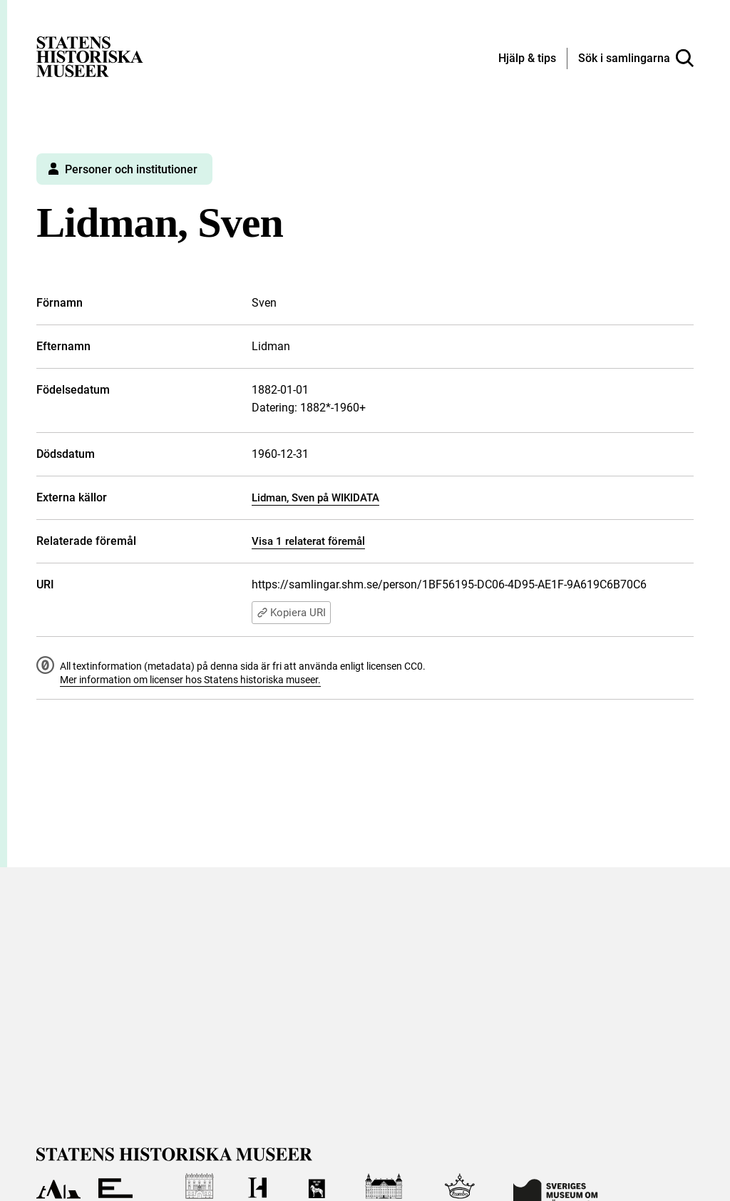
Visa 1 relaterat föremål (308, 541)
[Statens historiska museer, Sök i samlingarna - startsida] (89, 56)
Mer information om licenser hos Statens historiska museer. (190, 679)
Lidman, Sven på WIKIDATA (315, 497)
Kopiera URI (291, 612)
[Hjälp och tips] (527, 59)
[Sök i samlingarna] (636, 58)
